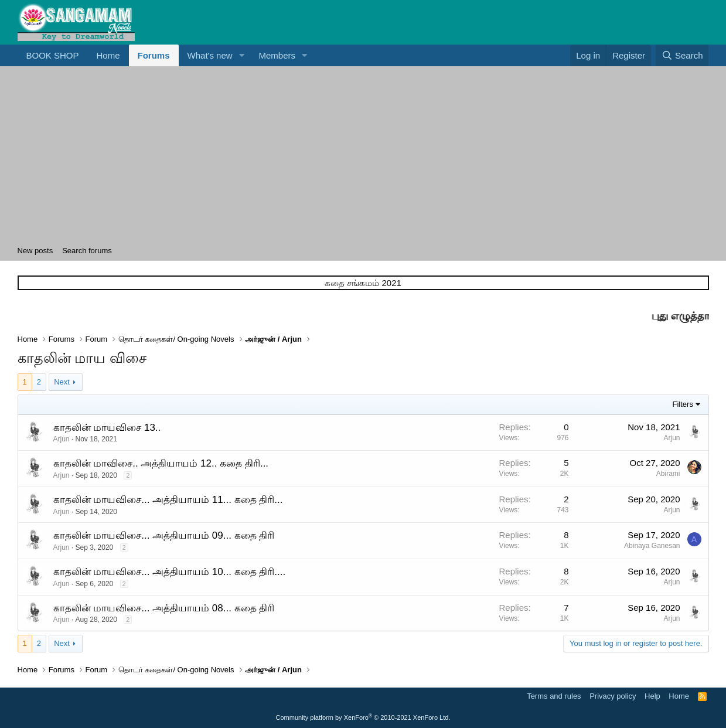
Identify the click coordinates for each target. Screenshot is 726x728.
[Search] (682, 55)
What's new (210, 55)
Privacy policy (612, 696)
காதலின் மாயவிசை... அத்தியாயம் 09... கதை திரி (164, 535)
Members (277, 55)
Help (652, 696)
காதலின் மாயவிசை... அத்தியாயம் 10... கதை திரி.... (169, 571)
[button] (242, 55)
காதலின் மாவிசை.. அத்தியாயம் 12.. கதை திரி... (161, 463)
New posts (35, 250)
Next (62, 381)
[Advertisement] (363, 154)
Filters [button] (683, 404)
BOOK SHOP (52, 55)
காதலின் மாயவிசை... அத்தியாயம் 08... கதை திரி (164, 608)
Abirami (668, 474)
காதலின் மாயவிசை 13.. (107, 427)
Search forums (87, 250)
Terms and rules (554, 696)
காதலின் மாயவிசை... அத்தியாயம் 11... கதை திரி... (168, 499)
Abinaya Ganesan (652, 546)
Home (108, 55)
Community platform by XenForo (363, 717)
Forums (154, 55)
